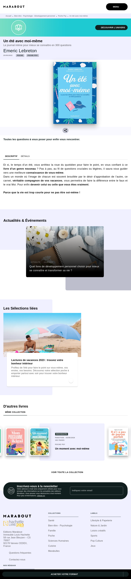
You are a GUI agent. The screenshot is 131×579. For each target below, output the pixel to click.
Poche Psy (62, 16)
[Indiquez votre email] (93, 491)
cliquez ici (41, 496)
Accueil (8, 16)
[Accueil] (15, 6)
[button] (111, 27)
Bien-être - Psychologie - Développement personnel (34, 16)
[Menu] (117, 6)
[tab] (11, 156)
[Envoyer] (119, 490)
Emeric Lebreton (20, 50)
